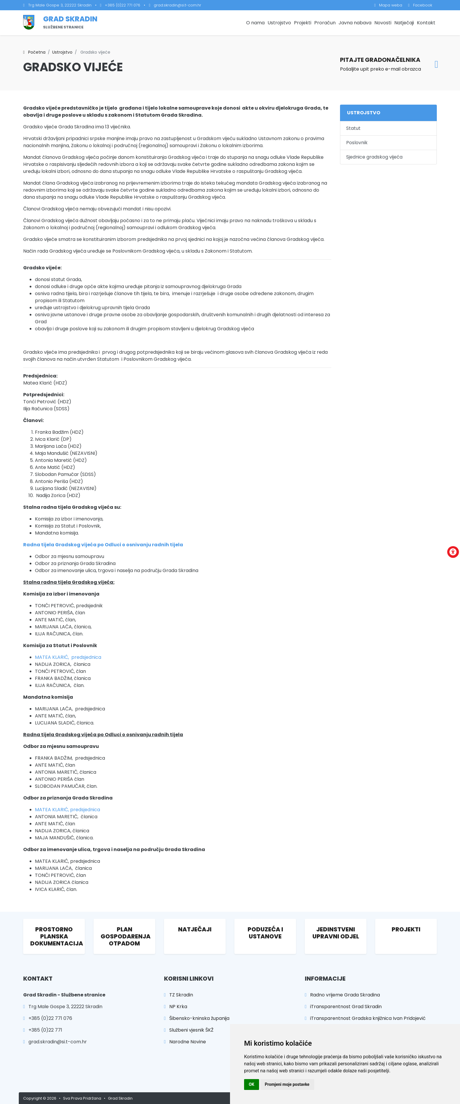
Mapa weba (388, 5)
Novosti (382, 22)
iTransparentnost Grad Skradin (343, 1006)
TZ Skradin (178, 994)
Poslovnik (357, 142)
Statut (353, 128)
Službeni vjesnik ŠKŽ (189, 1030)
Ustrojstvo (279, 22)
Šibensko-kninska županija (196, 1018)
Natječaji (404, 22)
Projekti (302, 22)
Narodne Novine (185, 1041)
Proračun (325, 22)
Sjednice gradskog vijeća (374, 157)
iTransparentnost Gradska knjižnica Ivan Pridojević (365, 1018)
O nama (255, 22)
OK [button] (251, 1084)
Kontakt (426, 22)
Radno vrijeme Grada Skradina (342, 994)
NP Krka (175, 1006)
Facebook (420, 5)
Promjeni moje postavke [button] (287, 1084)
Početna (34, 52)
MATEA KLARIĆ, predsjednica (68, 657)
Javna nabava (355, 22)
